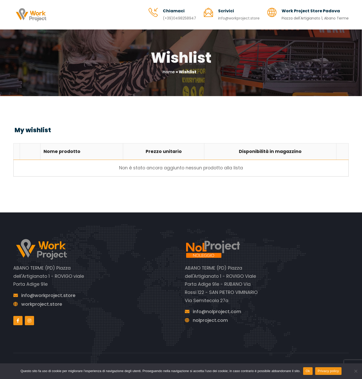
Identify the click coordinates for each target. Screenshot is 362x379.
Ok (308, 371)
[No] (355, 371)
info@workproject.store (239, 18)
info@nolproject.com (217, 312)
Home (169, 72)
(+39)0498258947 (179, 18)
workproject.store (41, 304)
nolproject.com (210, 320)
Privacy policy (328, 371)
